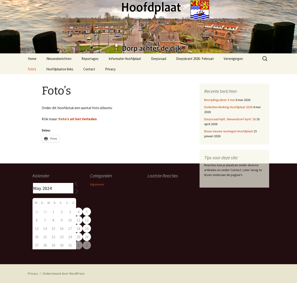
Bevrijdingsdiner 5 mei (219, 100)
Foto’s (32, 69)
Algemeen (97, 184)
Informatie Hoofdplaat (125, 58)
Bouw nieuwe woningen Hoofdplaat (228, 131)
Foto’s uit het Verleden (77, 119)
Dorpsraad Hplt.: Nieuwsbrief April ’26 (230, 119)
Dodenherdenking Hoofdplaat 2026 (228, 107)
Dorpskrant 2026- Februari (195, 58)
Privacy (110, 69)
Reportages (90, 58)
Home (32, 58)
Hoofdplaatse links (59, 69)
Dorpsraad (158, 58)
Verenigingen (233, 58)
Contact (89, 69)
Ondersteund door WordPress (63, 273)
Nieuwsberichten (58, 58)
